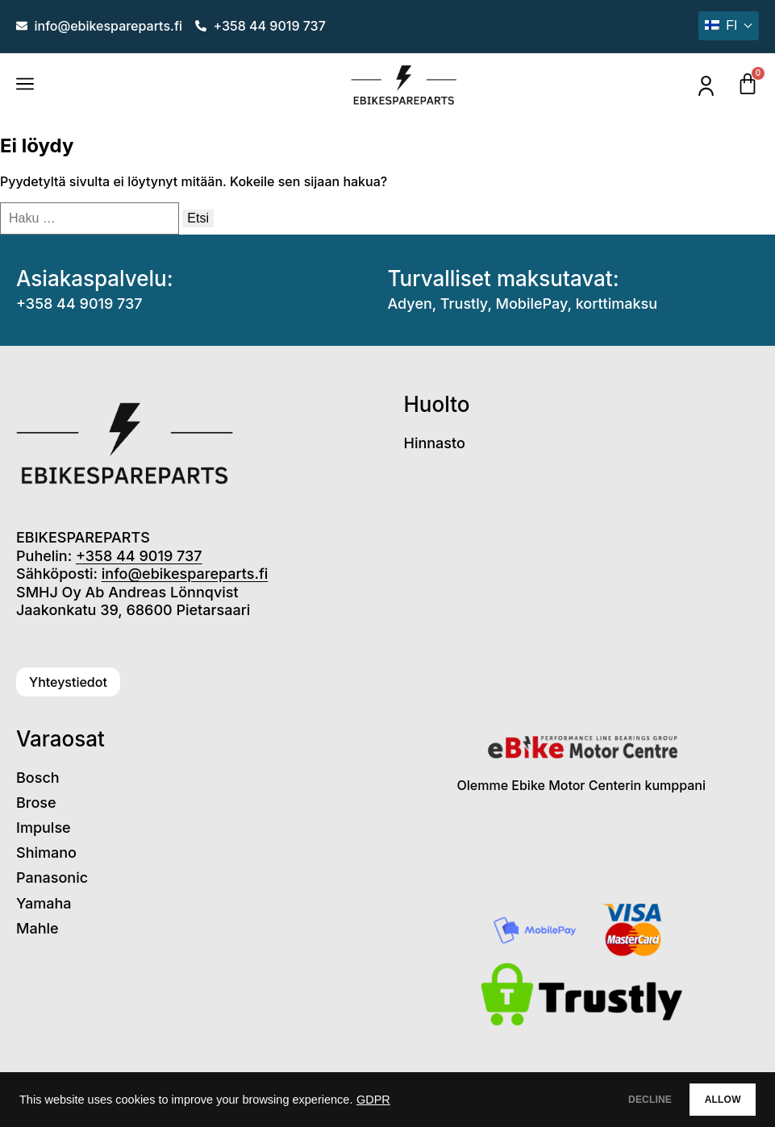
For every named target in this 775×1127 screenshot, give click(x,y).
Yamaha (44, 903)
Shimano (46, 852)
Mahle (37, 928)
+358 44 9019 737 (79, 303)
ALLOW (709, 1099)
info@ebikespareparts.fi (185, 573)
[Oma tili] (706, 86)
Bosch (38, 777)
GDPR (373, 1099)
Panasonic (52, 877)
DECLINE (609, 1099)
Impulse (43, 827)
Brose (36, 802)
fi (721, 25)
